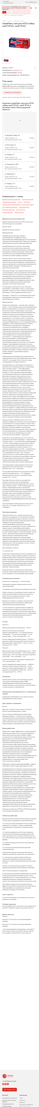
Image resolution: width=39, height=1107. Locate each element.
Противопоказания (27, 199)
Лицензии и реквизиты (26, 1105)
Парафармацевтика (8, 1104)
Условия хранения (7, 212)
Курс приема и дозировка (9, 207)
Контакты (22, 1100)
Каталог (5, 1095)
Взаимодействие (24, 207)
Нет (9, 12)
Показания (27, 202)
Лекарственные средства (9, 1098)
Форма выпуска (19, 212)
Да (4, 12)
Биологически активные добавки (9, 1101)
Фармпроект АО (17, 70)
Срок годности (20, 210)
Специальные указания (9, 202)
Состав (20, 202)
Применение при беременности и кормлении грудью (18, 205)
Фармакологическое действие (11, 199)
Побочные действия (8, 210)
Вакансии (22, 1102)
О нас (21, 1098)
